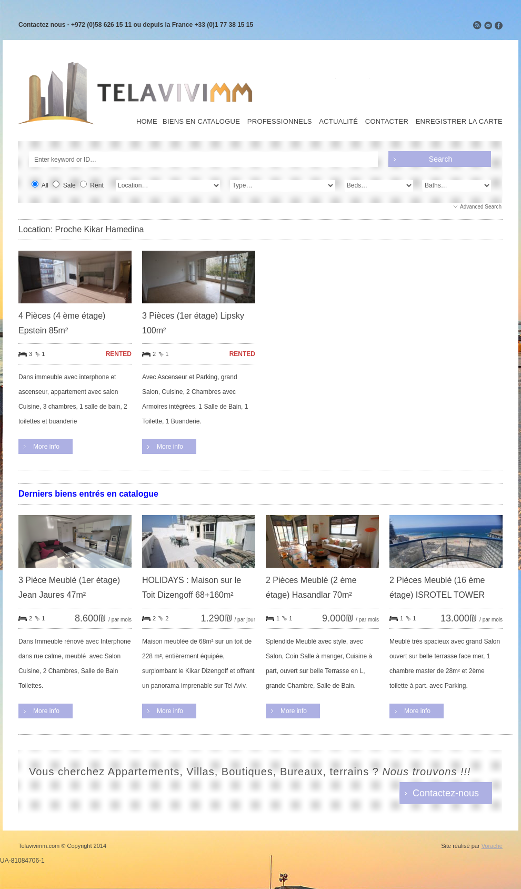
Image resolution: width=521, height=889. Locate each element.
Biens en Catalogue (201, 121)
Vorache (492, 846)
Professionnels (279, 121)
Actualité (338, 121)
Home (146, 121)
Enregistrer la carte (459, 121)
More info (46, 446)
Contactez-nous (446, 793)
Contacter (386, 121)
